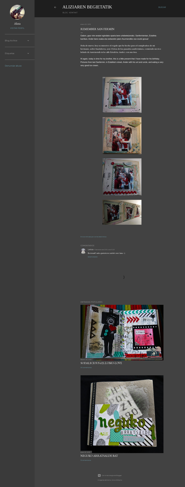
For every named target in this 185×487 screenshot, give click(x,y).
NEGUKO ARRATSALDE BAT (99, 456)
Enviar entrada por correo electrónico (93, 237)
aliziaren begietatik (87, 6)
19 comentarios (86, 460)
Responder (93, 257)
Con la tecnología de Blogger (110, 475)
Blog (65, 13)
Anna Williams (117, 480)
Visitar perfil (17, 28)
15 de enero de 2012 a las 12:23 (104, 249)
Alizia (17, 23)
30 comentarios (86, 367)
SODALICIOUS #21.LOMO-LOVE (101, 363)
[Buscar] (162, 7)
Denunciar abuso (13, 66)
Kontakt (73, 13)
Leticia (90, 249)
